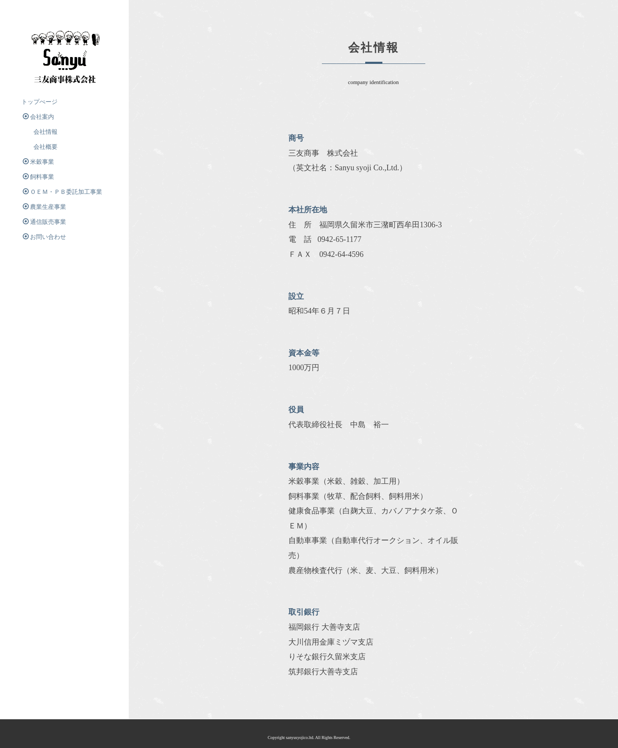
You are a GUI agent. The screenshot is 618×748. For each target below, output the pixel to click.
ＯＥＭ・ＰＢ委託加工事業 (62, 191)
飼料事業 (38, 176)
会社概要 (39, 147)
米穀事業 (38, 161)
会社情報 (39, 132)
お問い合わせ (44, 236)
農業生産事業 (47, 206)
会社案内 (38, 116)
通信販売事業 (44, 221)
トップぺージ (39, 102)
